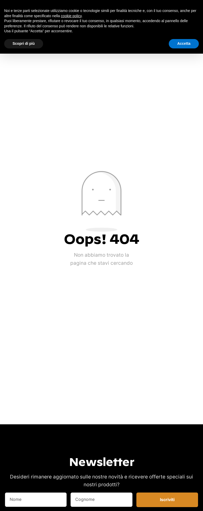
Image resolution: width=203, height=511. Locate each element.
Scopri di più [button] (24, 43)
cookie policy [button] (71, 16)
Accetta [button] (183, 43)
